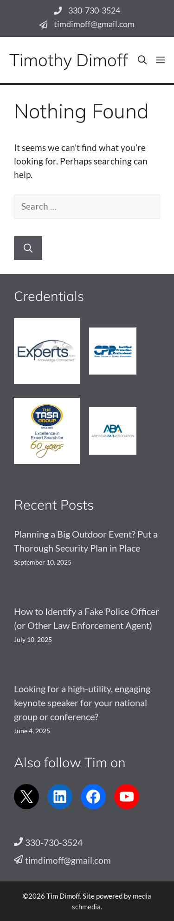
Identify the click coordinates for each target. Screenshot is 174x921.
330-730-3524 (94, 10)
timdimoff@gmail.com (94, 24)
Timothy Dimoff (68, 59)
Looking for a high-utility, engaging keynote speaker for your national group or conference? (82, 702)
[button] (142, 60)
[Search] (28, 248)
